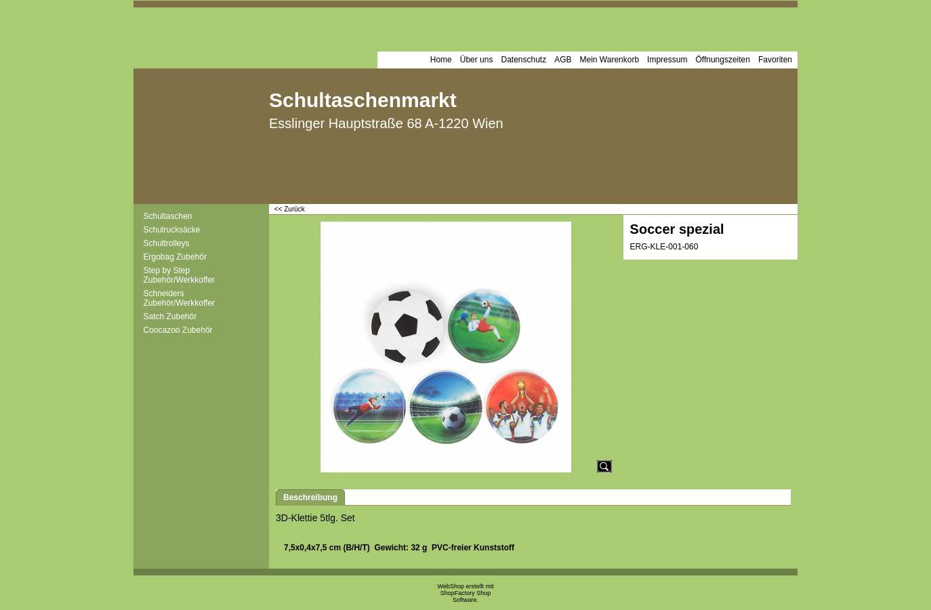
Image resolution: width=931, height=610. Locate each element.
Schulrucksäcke (172, 230)
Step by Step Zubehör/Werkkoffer (179, 275)
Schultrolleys (167, 243)
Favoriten (775, 59)
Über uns (476, 59)
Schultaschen (168, 216)
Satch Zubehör (170, 316)
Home (441, 59)
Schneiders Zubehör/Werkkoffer (179, 298)
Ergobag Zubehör (175, 257)
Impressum (667, 59)
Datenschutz (523, 59)
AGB (562, 59)
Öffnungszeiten (722, 59)
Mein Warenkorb (610, 59)
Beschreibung (310, 497)
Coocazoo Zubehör (178, 330)
